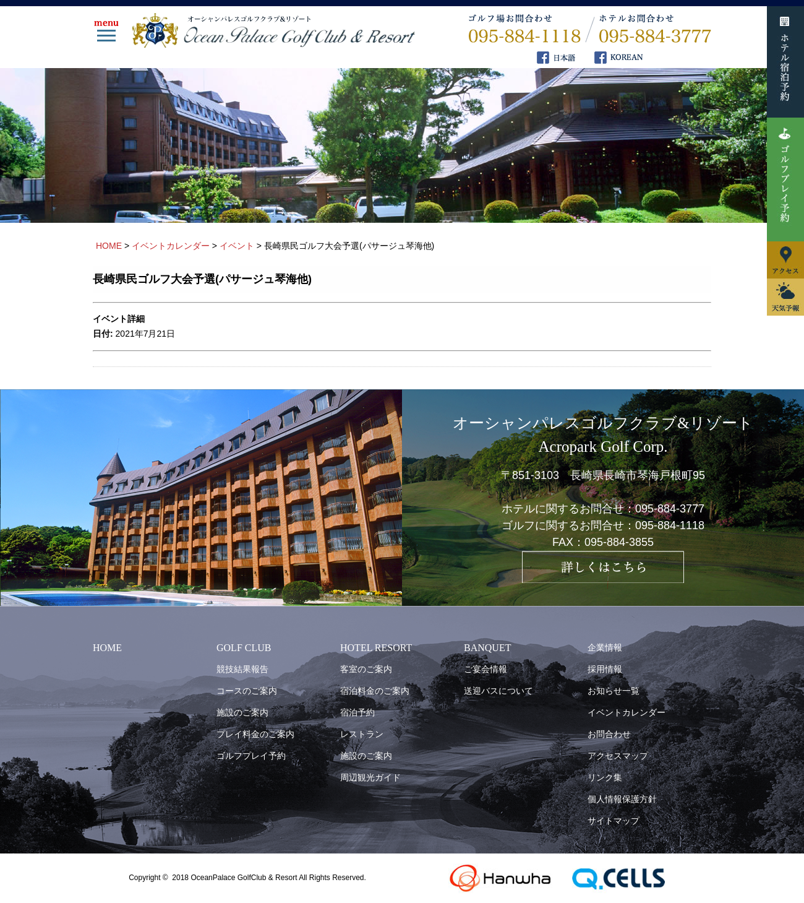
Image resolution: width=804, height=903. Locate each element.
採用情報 (605, 669)
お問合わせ (609, 734)
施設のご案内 (242, 712)
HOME (107, 647)
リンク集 (605, 777)
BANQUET (487, 647)
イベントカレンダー (626, 712)
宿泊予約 (357, 712)
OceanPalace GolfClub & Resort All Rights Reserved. (278, 877)
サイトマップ (613, 821)
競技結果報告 (242, 669)
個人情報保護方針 (622, 799)
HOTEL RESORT (376, 647)
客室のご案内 (366, 669)
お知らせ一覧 (613, 691)
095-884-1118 (669, 525)
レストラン (361, 734)
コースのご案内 (246, 691)
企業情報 (605, 647)
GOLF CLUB (243, 647)
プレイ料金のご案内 (255, 734)
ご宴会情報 (485, 669)
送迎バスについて (498, 691)
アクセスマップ (618, 756)
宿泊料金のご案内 (374, 691)
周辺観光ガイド (370, 777)
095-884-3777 (669, 509)
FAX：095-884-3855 (603, 542)
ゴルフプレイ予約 (251, 756)
